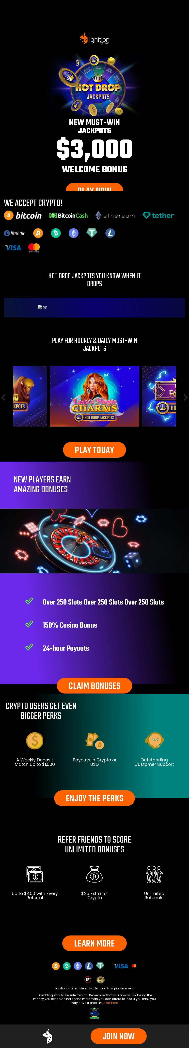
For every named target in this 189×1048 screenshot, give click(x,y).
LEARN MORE (94, 944)
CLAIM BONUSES (94, 687)
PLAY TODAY (94, 451)
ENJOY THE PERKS (94, 799)
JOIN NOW (118, 1037)
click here (111, 1003)
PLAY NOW (94, 192)
